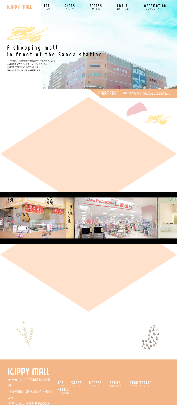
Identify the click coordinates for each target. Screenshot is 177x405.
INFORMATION (154, 6)
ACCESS (96, 6)
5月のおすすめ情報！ (156, 93)
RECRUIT (65, 390)
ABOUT (122, 6)
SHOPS (70, 6)
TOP (47, 6)
